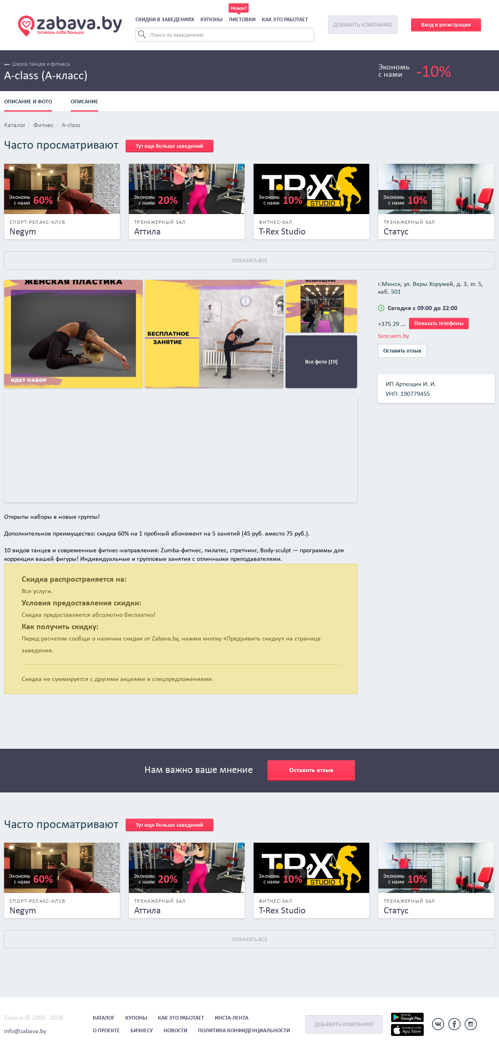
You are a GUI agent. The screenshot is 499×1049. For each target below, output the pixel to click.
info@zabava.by (25, 1031)
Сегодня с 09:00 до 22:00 (422, 308)
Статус (396, 231)
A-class (71, 125)
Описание (84, 101)
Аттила (147, 231)
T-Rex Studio (282, 231)
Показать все (249, 260)
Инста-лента (231, 1017)
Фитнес (44, 125)
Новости (175, 1030)
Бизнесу (141, 1030)
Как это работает (285, 19)
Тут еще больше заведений (169, 146)
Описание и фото (28, 101)
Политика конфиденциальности (244, 1030)
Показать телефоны (438, 323)
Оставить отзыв (402, 350)
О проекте (106, 1030)
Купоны (211, 19)
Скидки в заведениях (164, 19)
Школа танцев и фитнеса (37, 64)
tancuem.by (393, 335)
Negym (22, 231)
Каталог (14, 125)
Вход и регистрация (446, 24)
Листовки (242, 19)
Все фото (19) (321, 361)
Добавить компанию (362, 24)
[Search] (224, 35)
